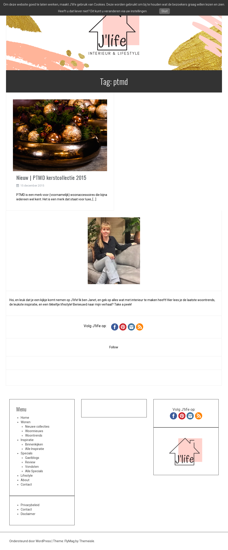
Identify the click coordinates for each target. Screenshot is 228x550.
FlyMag (70, 541)
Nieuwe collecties (37, 426)
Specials (27, 453)
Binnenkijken (34, 444)
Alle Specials (34, 471)
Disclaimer (28, 514)
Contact (26, 484)
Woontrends (33, 435)
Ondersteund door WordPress (30, 541)
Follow (113, 347)
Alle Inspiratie (34, 449)
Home (25, 417)
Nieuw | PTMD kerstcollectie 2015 (51, 177)
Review (30, 462)
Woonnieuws (34, 431)
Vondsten (32, 466)
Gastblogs (32, 458)
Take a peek (122, 304)
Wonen (26, 422)
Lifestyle (27, 475)
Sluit (164, 11)
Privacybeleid (30, 505)
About (25, 480)
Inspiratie (27, 440)
